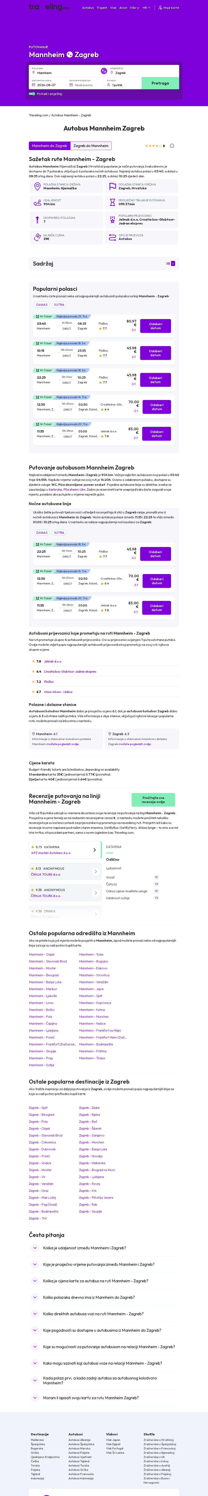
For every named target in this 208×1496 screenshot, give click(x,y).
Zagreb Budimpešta (43, 1211)
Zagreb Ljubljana (91, 1177)
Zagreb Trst (38, 1218)
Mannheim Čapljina (43, 1023)
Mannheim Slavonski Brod (48, 961)
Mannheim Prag (41, 1058)
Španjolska (38, 1444)
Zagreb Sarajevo (91, 1135)
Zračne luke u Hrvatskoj (159, 1440)
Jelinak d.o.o (52, 661)
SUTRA (59, 305)
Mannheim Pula (40, 1016)
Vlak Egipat (113, 1444)
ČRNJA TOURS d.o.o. (46, 874)
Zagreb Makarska (92, 1163)
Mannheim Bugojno (93, 961)
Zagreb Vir (37, 1177)
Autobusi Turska (78, 1465)
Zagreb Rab (88, 1204)
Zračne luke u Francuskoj (160, 1448)
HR (147, 8)
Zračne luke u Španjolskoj (160, 1444)
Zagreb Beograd (41, 1114)
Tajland (35, 1474)
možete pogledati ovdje (63, 744)
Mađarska (37, 1440)
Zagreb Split (38, 1108)
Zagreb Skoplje (90, 1211)
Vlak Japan (113, 1440)
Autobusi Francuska (81, 1474)
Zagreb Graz (38, 1191)
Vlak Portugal (114, 1448)
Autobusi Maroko (79, 1448)
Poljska (35, 1470)
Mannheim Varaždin (93, 982)
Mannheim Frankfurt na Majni (100, 1030)
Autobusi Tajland (78, 1461)
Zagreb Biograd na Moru (97, 1170)
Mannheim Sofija (41, 1065)
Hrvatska (139, 188)
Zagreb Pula (38, 1121)
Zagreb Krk (87, 1191)
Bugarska (37, 1448)
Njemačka (69, 188)
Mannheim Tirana (92, 1058)
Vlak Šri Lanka (115, 1453)
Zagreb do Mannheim (91, 145)
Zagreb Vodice (40, 1163)
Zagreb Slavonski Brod (45, 1135)
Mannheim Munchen (94, 1016)
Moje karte (168, 7)
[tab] (104, 326)
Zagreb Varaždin (41, 1184)
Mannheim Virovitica (94, 975)
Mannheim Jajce (91, 989)
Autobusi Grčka (78, 1470)
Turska (35, 1465)
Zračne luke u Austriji (157, 1465)
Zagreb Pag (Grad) (43, 1204)
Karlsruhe (55, 489)
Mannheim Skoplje (42, 1051)
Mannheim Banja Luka (45, 982)
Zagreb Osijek (39, 1128)
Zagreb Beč (88, 1121)
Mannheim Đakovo (93, 968)
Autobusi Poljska (78, 1453)
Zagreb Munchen (91, 1142)
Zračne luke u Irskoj (156, 1461)
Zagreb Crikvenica (42, 1142)
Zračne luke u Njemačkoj (159, 1453)
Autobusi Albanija (79, 1440)
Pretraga (160, 83)
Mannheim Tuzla (91, 954)
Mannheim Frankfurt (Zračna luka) (53, 1044)
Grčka (35, 1453)
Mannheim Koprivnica (95, 1003)
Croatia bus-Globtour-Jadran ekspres (70, 671)
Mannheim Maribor (43, 989)
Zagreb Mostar (40, 1170)
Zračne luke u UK (154, 1457)
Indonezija (37, 1478)
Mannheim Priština (92, 1051)
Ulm (82, 489)
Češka (35, 1461)
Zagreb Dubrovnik (42, 1149)
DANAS (42, 305)
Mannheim (51, 188)
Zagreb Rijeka (89, 1114)
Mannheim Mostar (42, 968)
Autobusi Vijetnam (80, 1457)
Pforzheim (70, 489)
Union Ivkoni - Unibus (58, 692)
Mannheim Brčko (41, 1010)
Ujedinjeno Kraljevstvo (45, 1457)
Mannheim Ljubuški (43, 996)
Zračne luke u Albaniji (157, 1470)
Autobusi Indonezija (80, 1478)
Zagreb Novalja (90, 1156)
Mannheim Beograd (43, 975)
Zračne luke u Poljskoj (157, 1474)
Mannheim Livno (41, 1003)
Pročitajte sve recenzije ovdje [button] (153, 800)
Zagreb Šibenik (90, 1128)
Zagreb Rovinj (89, 1184)
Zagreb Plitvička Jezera (96, 1197)
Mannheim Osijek (41, 954)
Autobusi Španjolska (81, 1444)
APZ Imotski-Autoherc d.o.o (50, 853)
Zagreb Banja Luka (93, 1149)
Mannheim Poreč (41, 1037)
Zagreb (124, 188)
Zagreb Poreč (39, 1156)
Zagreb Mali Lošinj (42, 1197)
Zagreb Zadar (89, 1108)
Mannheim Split (90, 996)
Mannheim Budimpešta (96, 1044)
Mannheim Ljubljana (43, 1030)
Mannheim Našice (92, 1023)
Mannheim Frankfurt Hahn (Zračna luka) (107, 1037)
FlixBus (49, 682)
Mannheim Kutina (92, 1010)
